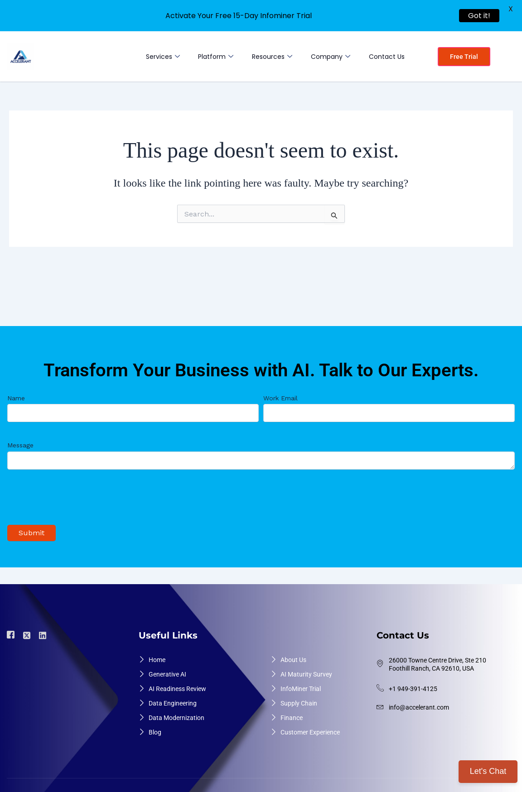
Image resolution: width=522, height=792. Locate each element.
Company (328, 56)
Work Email (389, 403)
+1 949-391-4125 (413, 683)
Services (156, 56)
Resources (268, 56)
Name (133, 403)
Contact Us (386, 56)
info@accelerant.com (419, 702)
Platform (210, 56)
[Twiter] (28, 629)
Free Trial (464, 56)
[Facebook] (12, 630)
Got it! (479, 15)
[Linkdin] (44, 629)
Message (261, 451)
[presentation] (76, 496)
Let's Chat (488, 771)
